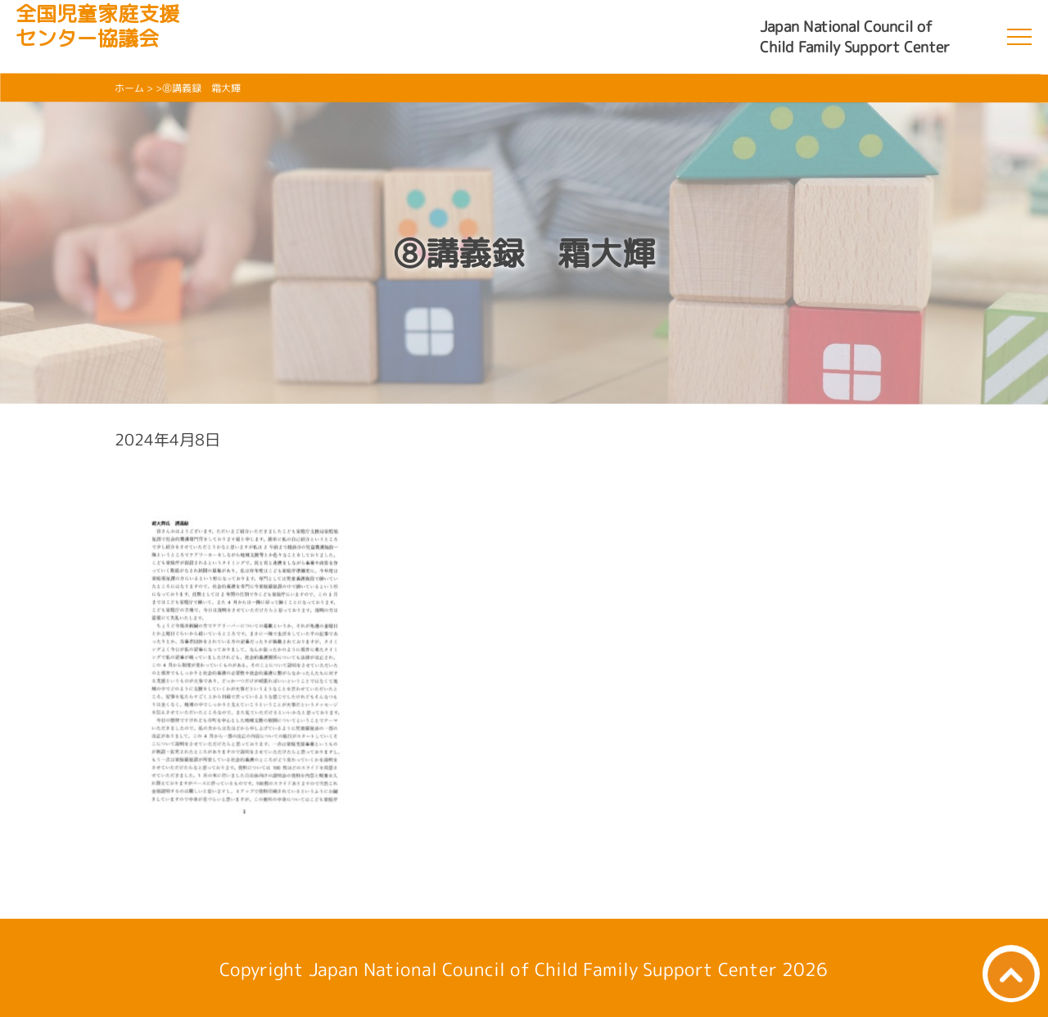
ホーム (129, 88)
